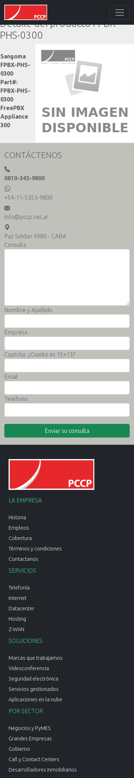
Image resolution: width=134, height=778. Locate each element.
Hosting (17, 619)
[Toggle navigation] (120, 12)
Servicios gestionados (34, 689)
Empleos (19, 528)
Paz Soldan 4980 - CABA (35, 236)
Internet (17, 598)
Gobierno (19, 749)
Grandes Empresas (30, 738)
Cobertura (20, 538)
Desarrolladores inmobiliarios (43, 770)
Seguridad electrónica (33, 679)
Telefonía (19, 588)
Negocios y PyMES (30, 728)
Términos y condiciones (35, 549)
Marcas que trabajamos (36, 658)
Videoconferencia (29, 668)
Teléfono (16, 399)
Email (11, 376)
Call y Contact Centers (34, 759)
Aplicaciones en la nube (35, 699)
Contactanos (23, 559)
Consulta (15, 245)
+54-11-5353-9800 (28, 197)
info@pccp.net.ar (26, 217)
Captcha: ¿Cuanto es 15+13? (39, 354)
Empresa (15, 332)
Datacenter (21, 608)
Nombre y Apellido (28, 310)
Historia (17, 517)
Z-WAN (16, 629)
